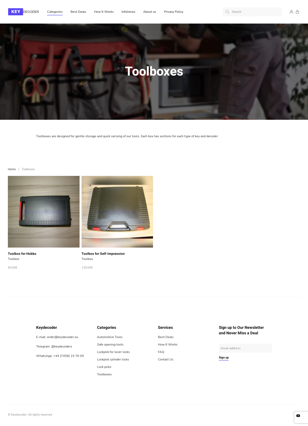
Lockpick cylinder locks (113, 359)
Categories (55, 12)
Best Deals (78, 12)
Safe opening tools (110, 344)
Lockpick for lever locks (113, 352)
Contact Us (165, 359)
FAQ (161, 352)
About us (149, 12)
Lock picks (104, 367)
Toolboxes (104, 374)
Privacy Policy (173, 12)
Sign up (224, 357)
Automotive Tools (110, 337)
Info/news (128, 12)
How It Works (104, 12)
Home (12, 169)
